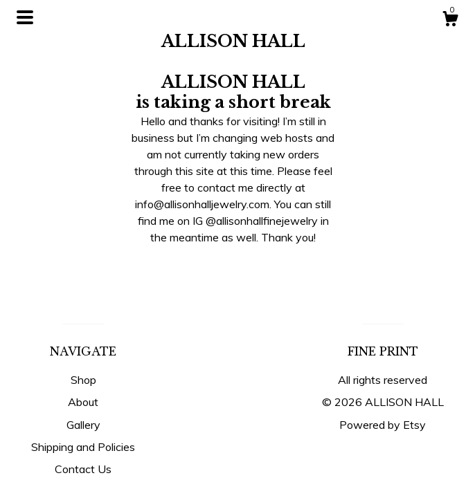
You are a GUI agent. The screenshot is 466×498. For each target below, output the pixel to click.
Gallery (83, 425)
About (83, 402)
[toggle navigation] (25, 17)
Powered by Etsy (382, 425)
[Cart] (450, 20)
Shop (83, 380)
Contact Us (83, 469)
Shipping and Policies (83, 447)
